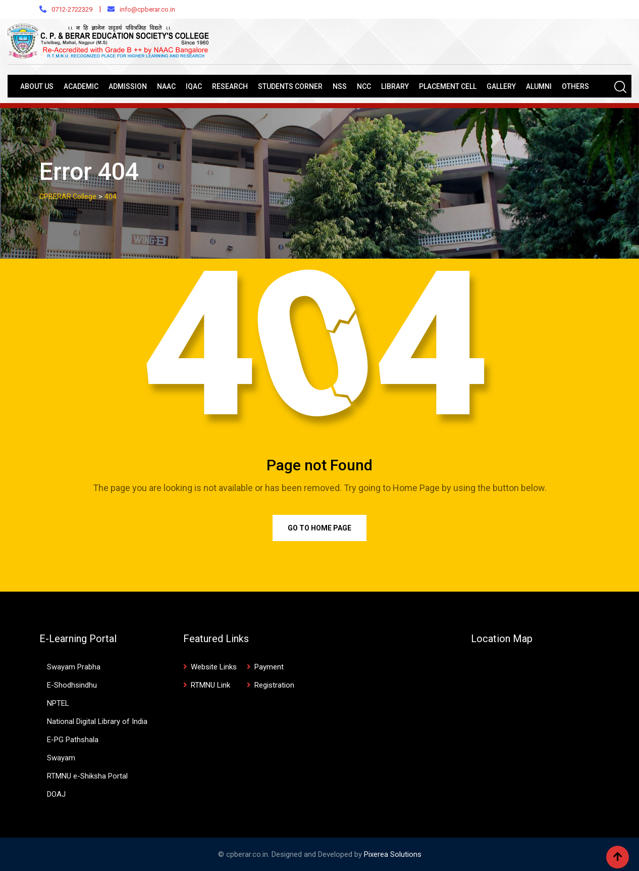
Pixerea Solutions (392, 854)
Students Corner (290, 86)
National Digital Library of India (97, 721)
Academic (81, 86)
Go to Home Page (319, 528)
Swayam (61, 757)
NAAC (166, 86)
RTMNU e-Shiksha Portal (87, 776)
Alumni (539, 86)
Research (230, 86)
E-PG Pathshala (72, 739)
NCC (364, 86)
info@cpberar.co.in (147, 9)
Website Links (214, 666)
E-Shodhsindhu (72, 685)
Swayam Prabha (73, 666)
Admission (128, 86)
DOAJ (56, 794)
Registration (274, 685)
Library (395, 86)
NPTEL (58, 703)
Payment (269, 666)
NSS (340, 86)
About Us (37, 86)
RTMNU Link (210, 685)
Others (575, 86)
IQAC (194, 86)
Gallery (501, 86)
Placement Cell (447, 86)
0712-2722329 (71, 9)
